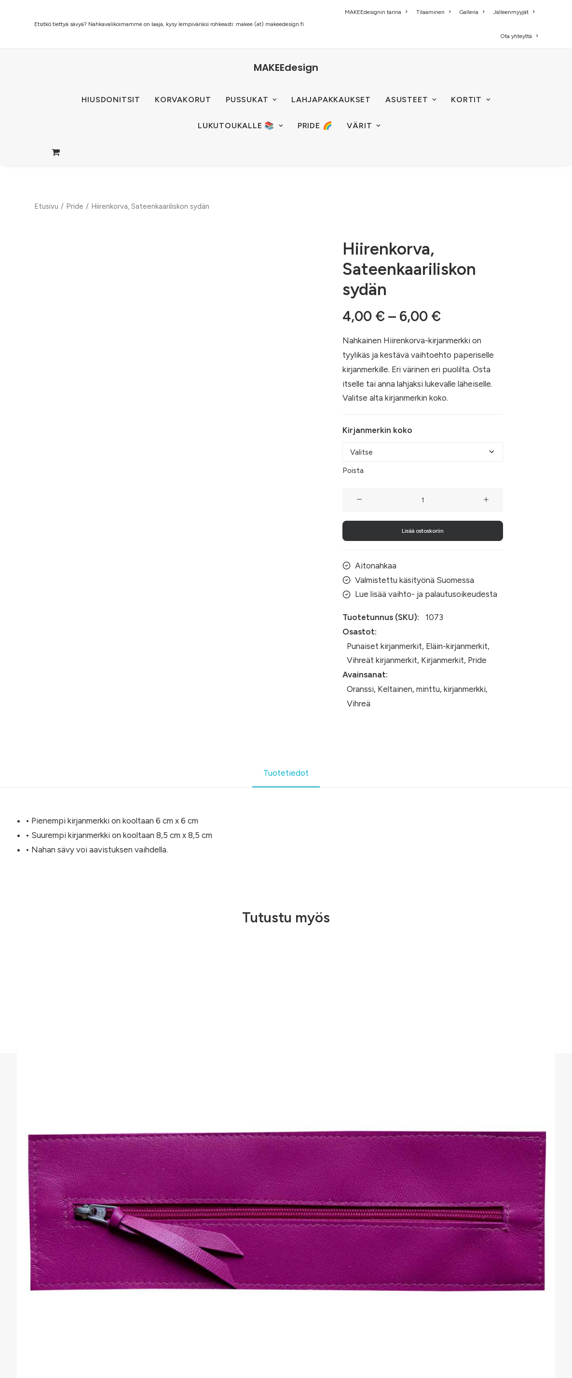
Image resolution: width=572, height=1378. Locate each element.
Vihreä (358, 703)
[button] (359, 500)
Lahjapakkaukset (331, 99)
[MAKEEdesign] (286, 67)
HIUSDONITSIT (111, 99)
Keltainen (395, 689)
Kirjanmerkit (442, 660)
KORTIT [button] (470, 99)
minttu (428, 689)
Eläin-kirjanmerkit (457, 645)
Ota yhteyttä (519, 36)
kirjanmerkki (465, 689)
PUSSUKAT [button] (251, 99)
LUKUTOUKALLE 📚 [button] (240, 125)
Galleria (471, 12)
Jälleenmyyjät (513, 12)
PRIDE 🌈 (315, 125)
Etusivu (46, 206)
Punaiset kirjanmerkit (384, 645)
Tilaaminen (433, 12)
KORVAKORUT (183, 99)
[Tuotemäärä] (422, 500)
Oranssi (360, 689)
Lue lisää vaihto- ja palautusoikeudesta (426, 594)
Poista (353, 470)
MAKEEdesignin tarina (376, 12)
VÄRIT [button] (364, 125)
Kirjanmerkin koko (377, 430)
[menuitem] (377, 12)
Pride (74, 206)
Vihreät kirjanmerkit (382, 660)
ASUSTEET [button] (410, 99)
